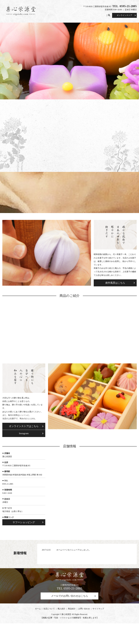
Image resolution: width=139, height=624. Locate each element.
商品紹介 (87, 15)
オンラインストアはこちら (24, 426)
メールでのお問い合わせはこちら (69, 596)
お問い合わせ (99, 15)
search (110, 15)
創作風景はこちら (115, 283)
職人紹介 (76, 15)
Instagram (24, 433)
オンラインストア (124, 15)
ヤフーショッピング (24, 522)
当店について (63, 15)
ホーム (51, 15)
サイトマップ (98, 609)
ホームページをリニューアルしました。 (73, 550)
